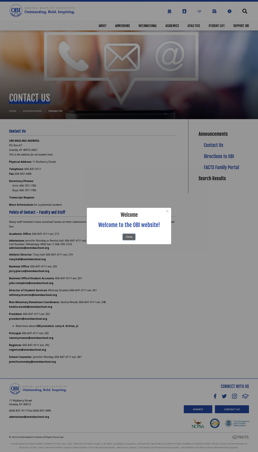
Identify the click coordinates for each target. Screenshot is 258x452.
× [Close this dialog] (167, 212)
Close (129, 236)
